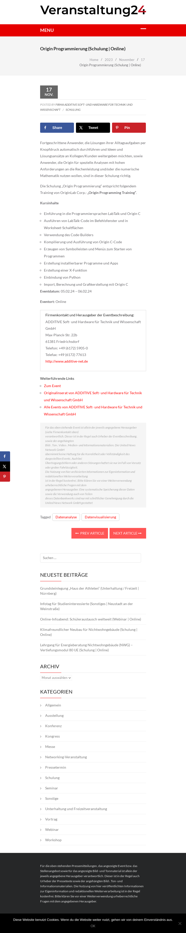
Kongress (52, 736)
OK (93, 926)
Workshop (53, 840)
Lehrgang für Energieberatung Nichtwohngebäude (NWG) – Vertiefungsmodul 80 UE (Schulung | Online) (86, 647)
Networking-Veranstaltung (66, 757)
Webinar (52, 829)
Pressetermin (55, 767)
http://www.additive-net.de (66, 361)
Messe (50, 746)
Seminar (51, 788)
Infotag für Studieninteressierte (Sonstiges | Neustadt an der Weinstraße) (86, 606)
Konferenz (53, 726)
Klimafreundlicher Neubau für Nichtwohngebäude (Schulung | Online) (88, 632)
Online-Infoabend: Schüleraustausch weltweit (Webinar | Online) (90, 619)
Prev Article (89, 533)
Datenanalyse (66, 517)
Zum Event (52, 386)
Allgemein (53, 705)
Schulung (73, 110)
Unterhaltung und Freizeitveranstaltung (76, 809)
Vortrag (51, 819)
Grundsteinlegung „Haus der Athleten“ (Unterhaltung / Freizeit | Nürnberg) (89, 590)
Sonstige (51, 798)
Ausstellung (54, 715)
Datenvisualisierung (100, 517)
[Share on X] (93, 128)
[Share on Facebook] (57, 128)
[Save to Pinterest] (129, 128)
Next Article (127, 533)
